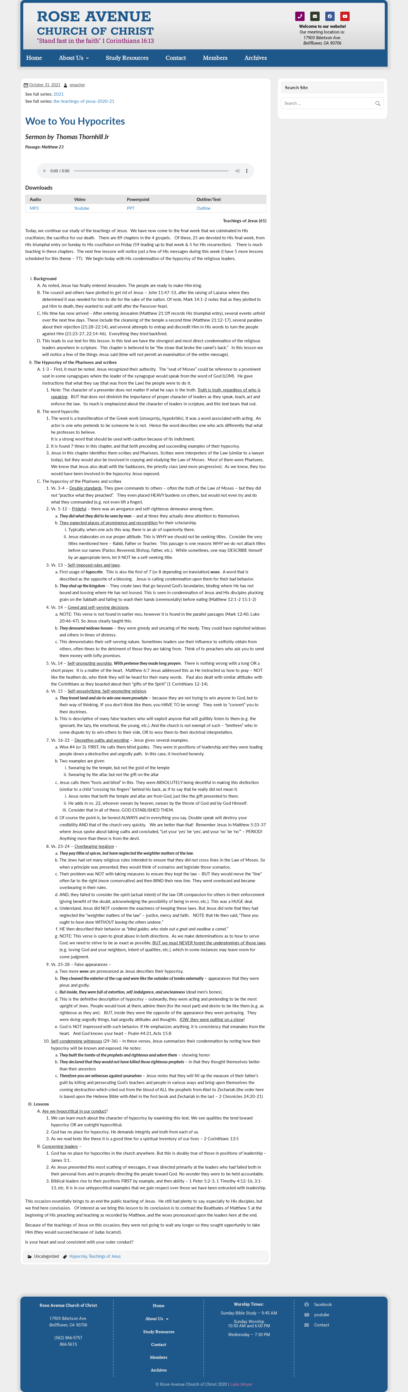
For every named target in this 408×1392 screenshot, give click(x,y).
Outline (204, 208)
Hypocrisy (78, 1256)
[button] (74, 58)
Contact (175, 58)
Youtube (81, 208)
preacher (77, 84)
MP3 (34, 208)
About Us (74, 58)
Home (34, 58)
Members (215, 58)
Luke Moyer (241, 1384)
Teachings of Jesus (105, 1256)
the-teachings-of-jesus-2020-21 (84, 101)
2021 (59, 94)
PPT (131, 208)
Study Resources (127, 58)
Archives (256, 58)
